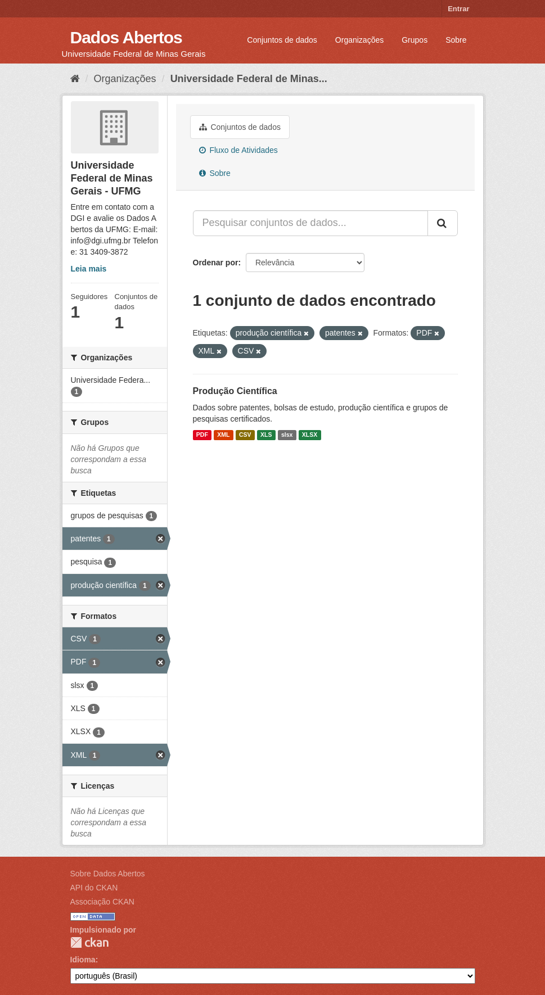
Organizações (359, 39)
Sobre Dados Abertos (107, 873)
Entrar (458, 8)
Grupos (414, 39)
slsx (286, 435)
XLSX (309, 435)
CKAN (89, 942)
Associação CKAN (102, 901)
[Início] (75, 78)
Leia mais (89, 268)
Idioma (83, 959)
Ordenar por (215, 262)
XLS (266, 435)
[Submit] (442, 223)
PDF (202, 435)
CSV (245, 435)
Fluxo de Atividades (238, 150)
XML (223, 435)
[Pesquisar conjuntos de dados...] (310, 223)
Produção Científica (235, 391)
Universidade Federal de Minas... (248, 78)
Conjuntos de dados (282, 39)
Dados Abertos (126, 37)
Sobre (455, 39)
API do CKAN (94, 887)
